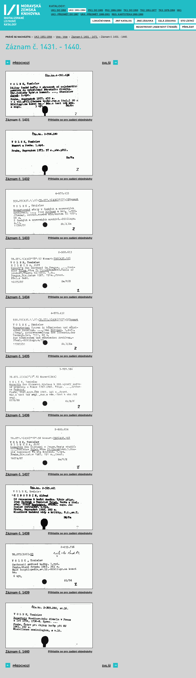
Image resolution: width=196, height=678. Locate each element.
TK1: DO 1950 (131, 10)
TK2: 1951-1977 (148, 10)
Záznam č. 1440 (17, 651)
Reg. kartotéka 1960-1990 (127, 14)
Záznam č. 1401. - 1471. (84, 36)
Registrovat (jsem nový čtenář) (156, 27)
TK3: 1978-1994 (167, 10)
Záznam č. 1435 (17, 356)
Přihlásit (188, 27)
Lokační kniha (101, 21)
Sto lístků (187, 21)
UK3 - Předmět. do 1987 (64, 14)
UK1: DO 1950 (58, 10)
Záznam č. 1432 (17, 179)
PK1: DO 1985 (95, 10)
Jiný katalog (123, 21)
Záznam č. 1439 (17, 592)
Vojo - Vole (62, 36)
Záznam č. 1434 (17, 297)
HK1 (179, 10)
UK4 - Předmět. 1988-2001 (95, 14)
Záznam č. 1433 (17, 238)
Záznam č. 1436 (17, 415)
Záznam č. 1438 (17, 533)
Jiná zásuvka (145, 21)
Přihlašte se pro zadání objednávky (70, 119)
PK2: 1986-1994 (113, 10)
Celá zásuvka (167, 21)
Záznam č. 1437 (17, 474)
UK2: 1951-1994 (77, 10)
